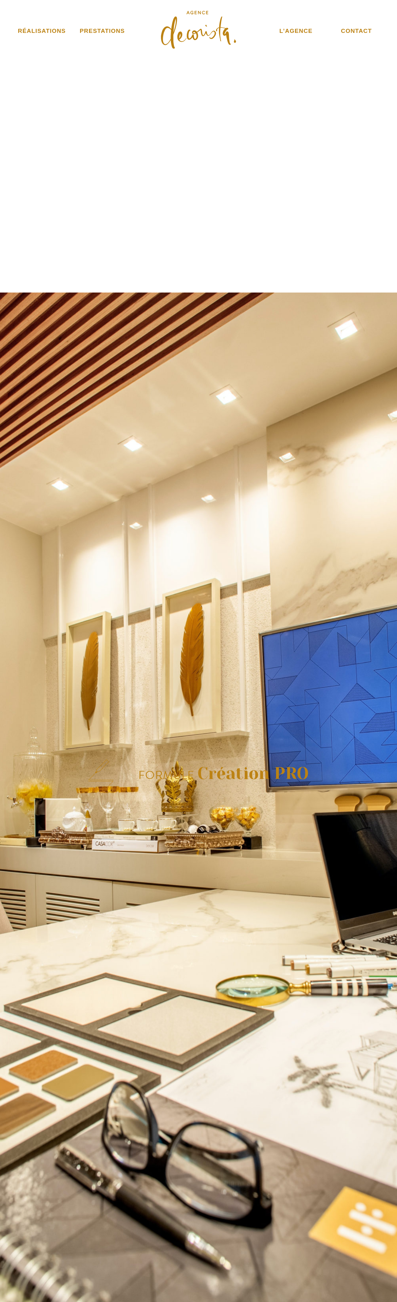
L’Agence (296, 31)
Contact (356, 31)
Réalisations (42, 31)
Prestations (102, 31)
